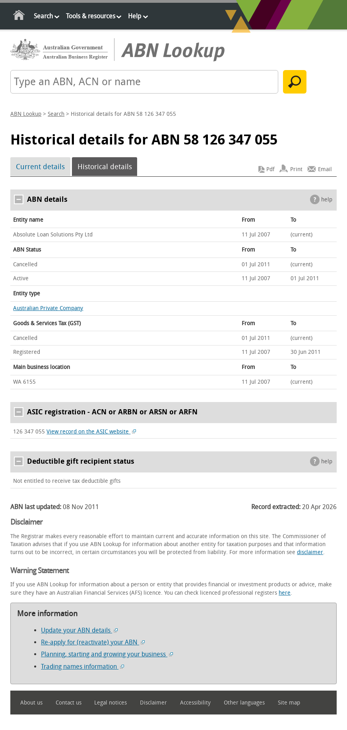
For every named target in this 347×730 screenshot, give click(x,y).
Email (325, 169)
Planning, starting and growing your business (107, 654)
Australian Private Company (48, 308)
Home (19, 16)
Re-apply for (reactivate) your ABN (93, 642)
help (326, 199)
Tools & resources (90, 16)
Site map (289, 702)
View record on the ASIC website (91, 431)
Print (296, 169)
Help (134, 16)
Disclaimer (153, 702)
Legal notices (110, 702)
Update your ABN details (79, 630)
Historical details (105, 166)
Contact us (68, 702)
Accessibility (195, 702)
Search (43, 16)
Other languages (244, 702)
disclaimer (310, 552)
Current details (40, 166)
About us (31, 702)
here (285, 592)
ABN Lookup (25, 114)
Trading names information (82, 666)
